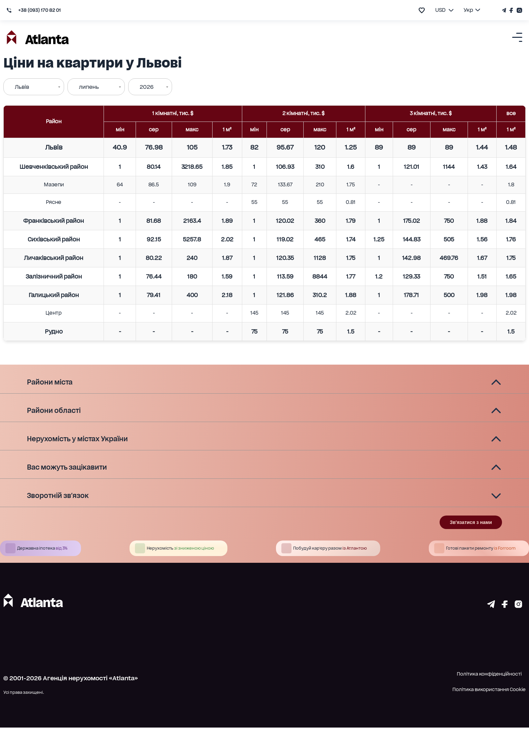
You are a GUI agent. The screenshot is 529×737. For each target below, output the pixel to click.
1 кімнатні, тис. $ (172, 113)
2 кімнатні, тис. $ (303, 113)
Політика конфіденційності (489, 683)
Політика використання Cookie (489, 699)
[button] (264, 382)
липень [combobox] (89, 87)
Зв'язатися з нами (471, 531)
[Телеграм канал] (505, 10)
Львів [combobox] (22, 87)
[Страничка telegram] (491, 615)
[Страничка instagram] (518, 615)
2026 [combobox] (147, 87)
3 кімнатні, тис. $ (431, 113)
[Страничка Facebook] (511, 10)
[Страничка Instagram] (518, 10)
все (511, 113)
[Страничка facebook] (505, 615)
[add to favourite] (422, 10)
